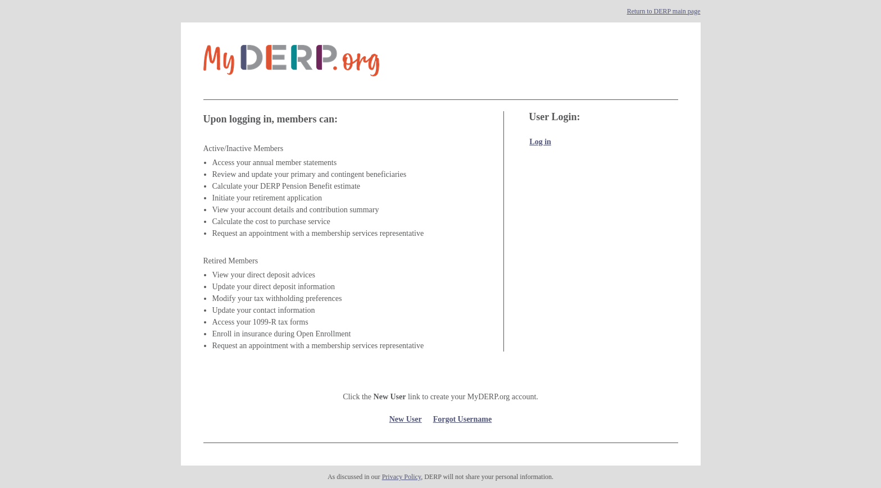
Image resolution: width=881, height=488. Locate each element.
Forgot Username (462, 419)
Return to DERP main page (664, 11)
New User (405, 419)
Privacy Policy (401, 477)
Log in (540, 142)
